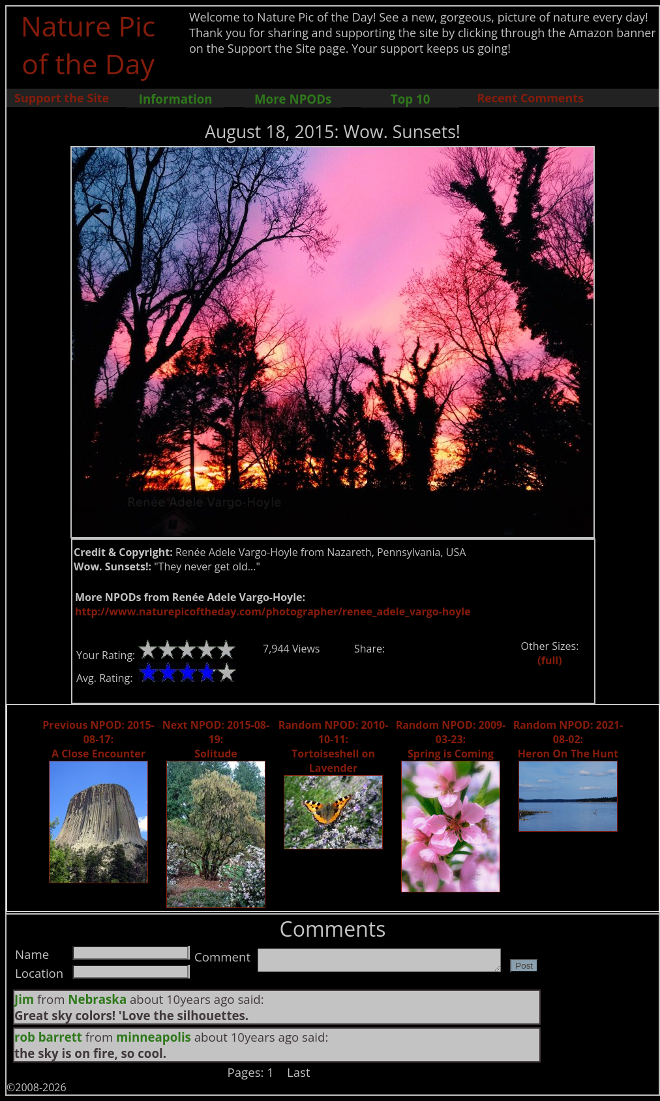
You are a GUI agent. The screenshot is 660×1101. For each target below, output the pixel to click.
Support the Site (61, 98)
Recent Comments (530, 98)
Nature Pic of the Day (88, 44)
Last (298, 1072)
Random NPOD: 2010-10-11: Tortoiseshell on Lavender (333, 746)
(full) (549, 660)
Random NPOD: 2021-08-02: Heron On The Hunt (568, 739)
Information (176, 99)
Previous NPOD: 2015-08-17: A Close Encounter (98, 739)
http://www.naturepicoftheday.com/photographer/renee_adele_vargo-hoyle (273, 611)
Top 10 (410, 99)
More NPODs (292, 99)
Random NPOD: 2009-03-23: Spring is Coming (451, 739)
